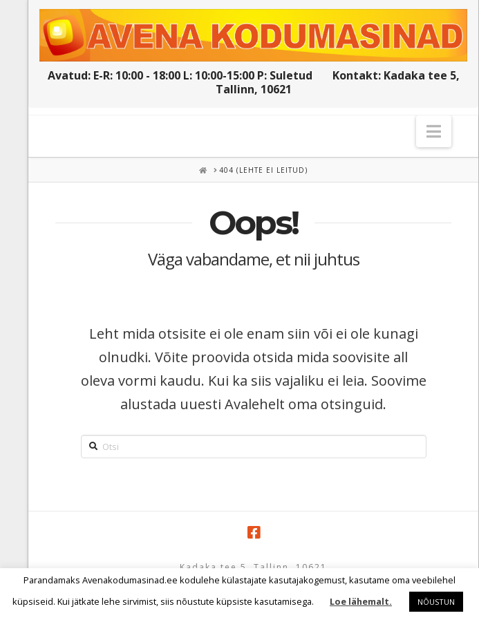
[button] (433, 131)
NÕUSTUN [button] (436, 601)
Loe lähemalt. (361, 601)
